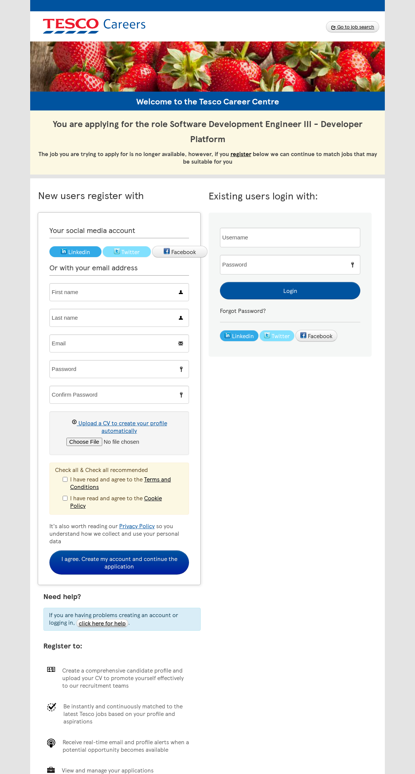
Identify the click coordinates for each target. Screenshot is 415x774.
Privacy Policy (137, 526)
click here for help (102, 623)
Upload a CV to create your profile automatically (119, 426)
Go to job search (352, 26)
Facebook (316, 336)
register (241, 154)
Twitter (277, 336)
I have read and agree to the (117, 482)
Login (290, 291)
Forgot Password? (243, 311)
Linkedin (239, 336)
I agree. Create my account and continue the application (119, 562)
